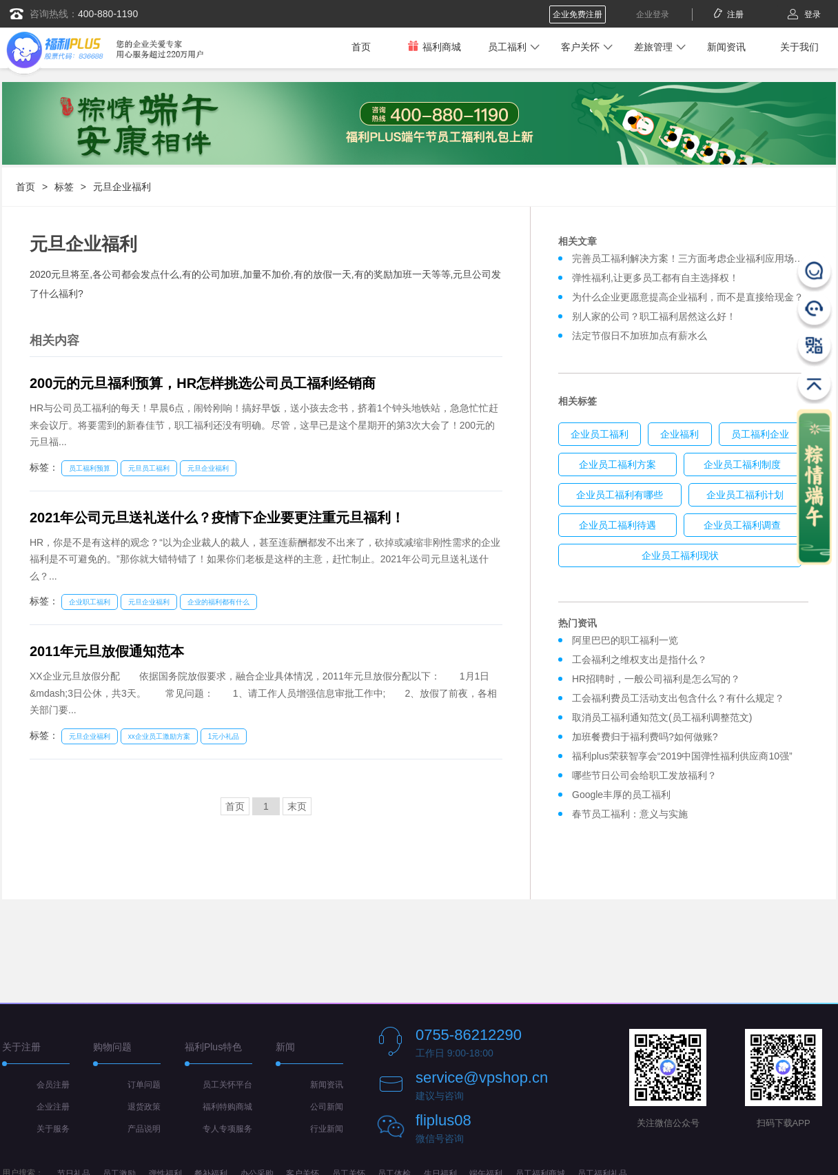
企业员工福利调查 (742, 525)
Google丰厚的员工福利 (621, 794)
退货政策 (144, 1107)
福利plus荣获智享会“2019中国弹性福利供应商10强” (682, 756)
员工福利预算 (89, 468)
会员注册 (53, 1085)
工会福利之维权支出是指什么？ (639, 659)
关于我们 (799, 46)
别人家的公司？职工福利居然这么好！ (654, 316)
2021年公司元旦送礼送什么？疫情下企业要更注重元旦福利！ (217, 517)
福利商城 (434, 46)
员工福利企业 (760, 434)
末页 (297, 806)
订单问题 (144, 1085)
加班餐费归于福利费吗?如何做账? (645, 736)
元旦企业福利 (122, 186)
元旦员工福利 (149, 468)
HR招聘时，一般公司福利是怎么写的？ (659, 678)
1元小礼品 (224, 736)
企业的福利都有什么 (218, 602)
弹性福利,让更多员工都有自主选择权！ (655, 277)
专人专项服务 (227, 1129)
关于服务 (53, 1129)
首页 (361, 46)
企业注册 (53, 1107)
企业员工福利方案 (617, 464)
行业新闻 (326, 1129)
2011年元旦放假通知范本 (107, 651)
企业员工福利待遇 (617, 525)
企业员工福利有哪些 (619, 494)
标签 (64, 186)
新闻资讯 (726, 46)
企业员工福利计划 (745, 494)
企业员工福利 (599, 434)
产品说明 (144, 1129)
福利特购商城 (227, 1107)
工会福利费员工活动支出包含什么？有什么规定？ (678, 698)
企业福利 (679, 434)
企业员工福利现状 (680, 555)
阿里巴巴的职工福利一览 (625, 640)
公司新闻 (326, 1107)
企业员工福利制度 (742, 464)
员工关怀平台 (227, 1085)
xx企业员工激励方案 (159, 736)
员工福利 (507, 46)
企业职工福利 (89, 602)
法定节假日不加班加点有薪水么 (639, 335)
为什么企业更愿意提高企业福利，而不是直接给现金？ (688, 297)
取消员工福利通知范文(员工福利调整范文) (662, 717)
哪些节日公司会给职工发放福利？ (644, 775)
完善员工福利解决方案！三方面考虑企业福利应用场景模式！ (702, 258)
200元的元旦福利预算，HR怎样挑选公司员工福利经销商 (203, 383)
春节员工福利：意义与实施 (630, 813)
